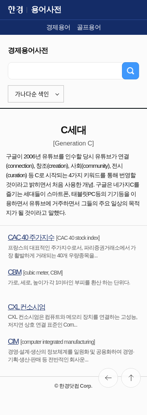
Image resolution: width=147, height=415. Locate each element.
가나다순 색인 (32, 94)
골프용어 (89, 27)
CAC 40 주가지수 (31, 237)
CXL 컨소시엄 (26, 307)
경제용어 (58, 27)
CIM (13, 341)
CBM (14, 272)
